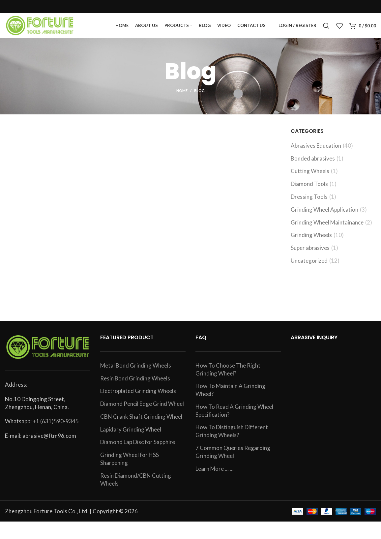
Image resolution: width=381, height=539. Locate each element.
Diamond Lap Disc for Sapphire (137, 447)
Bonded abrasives (313, 163)
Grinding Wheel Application (324, 214)
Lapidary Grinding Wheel (130, 434)
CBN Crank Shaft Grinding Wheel (141, 421)
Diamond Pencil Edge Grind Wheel (142, 408)
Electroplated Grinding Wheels (138, 396)
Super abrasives (310, 253)
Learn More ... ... (214, 473)
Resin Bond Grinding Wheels (135, 383)
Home (182, 96)
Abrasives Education (316, 150)
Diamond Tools (309, 189)
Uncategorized (309, 265)
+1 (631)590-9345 (56, 426)
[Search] (326, 28)
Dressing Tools (309, 201)
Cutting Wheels (310, 176)
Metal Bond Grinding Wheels (135, 370)
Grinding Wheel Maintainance (327, 227)
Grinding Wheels (311, 240)
